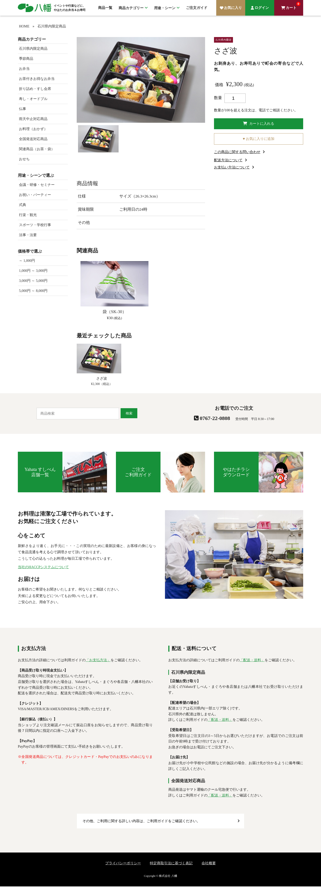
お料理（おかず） (33, 129)
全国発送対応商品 (33, 139)
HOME (24, 26)
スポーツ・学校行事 (35, 225)
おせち (24, 159)
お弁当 (24, 69)
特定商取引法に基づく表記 (171, 865)
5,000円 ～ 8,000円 (33, 291)
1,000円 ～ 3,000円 (33, 270)
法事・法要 (28, 235)
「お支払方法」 (98, 661)
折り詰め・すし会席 (35, 89)
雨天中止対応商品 (33, 119)
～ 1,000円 (27, 260)
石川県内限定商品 (51, 26)
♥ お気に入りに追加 (258, 140)
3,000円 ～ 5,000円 (33, 281)
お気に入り (233, 8)
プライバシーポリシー (123, 865)
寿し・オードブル (33, 99)
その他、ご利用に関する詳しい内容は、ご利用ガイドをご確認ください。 (141, 822)
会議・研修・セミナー (37, 185)
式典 (22, 205)
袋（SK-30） (114, 313)
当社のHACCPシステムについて (43, 568)
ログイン (262, 8)
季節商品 (26, 58)
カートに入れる (258, 124)
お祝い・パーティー (35, 195)
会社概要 (209, 865)
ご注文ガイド (196, 8)
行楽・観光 (28, 215)
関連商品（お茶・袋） (37, 149)
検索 (129, 415)
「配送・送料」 (252, 661)
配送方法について (228, 162)
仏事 (22, 109)
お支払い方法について (232, 169)
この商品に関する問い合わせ (237, 153)
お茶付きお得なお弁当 (37, 79)
